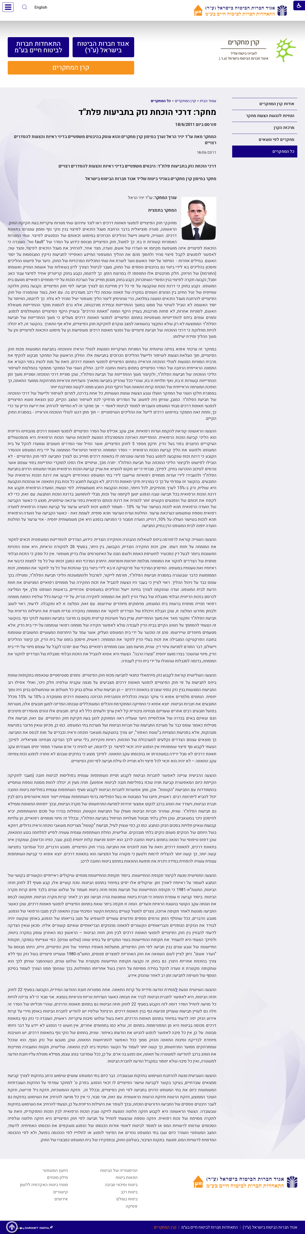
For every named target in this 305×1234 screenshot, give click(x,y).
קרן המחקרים (185, 101)
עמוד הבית (208, 101)
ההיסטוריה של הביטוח (118, 1170)
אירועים (61, 1199)
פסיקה (131, 1206)
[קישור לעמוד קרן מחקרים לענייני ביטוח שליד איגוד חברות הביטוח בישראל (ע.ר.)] (257, 52)
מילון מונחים (57, 1177)
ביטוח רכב (129, 1192)
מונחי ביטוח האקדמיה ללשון (44, 1185)
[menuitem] (103, 47)
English (41, 7)
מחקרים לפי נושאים (276, 139)
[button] (24, 7)
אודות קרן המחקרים (276, 104)
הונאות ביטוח (126, 1177)
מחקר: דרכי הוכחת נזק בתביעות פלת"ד (147, 112)
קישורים (60, 1192)
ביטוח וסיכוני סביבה (121, 1185)
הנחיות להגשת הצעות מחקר (270, 116)
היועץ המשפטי (55, 1170)
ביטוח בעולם (126, 1199)
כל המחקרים (283, 151)
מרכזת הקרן (284, 128)
